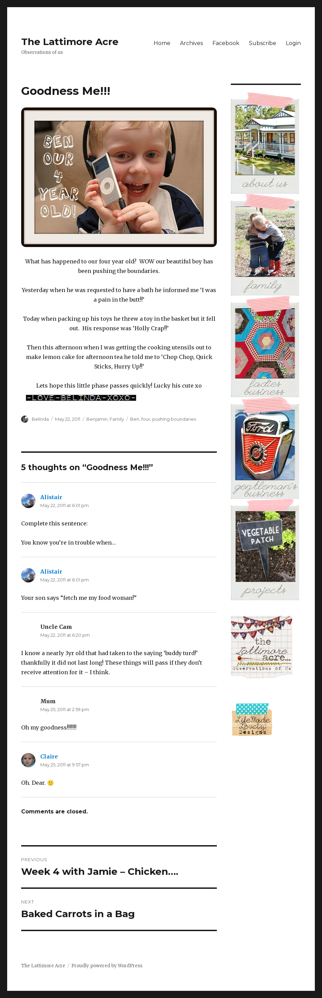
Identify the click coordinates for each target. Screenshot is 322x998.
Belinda (40, 419)
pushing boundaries (174, 419)
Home (162, 43)
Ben (134, 419)
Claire (49, 756)
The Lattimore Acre (69, 41)
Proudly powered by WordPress (106, 966)
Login (293, 43)
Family (117, 419)
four (145, 419)
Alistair (51, 497)
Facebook (225, 43)
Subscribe (262, 43)
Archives (191, 43)
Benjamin (97, 419)
